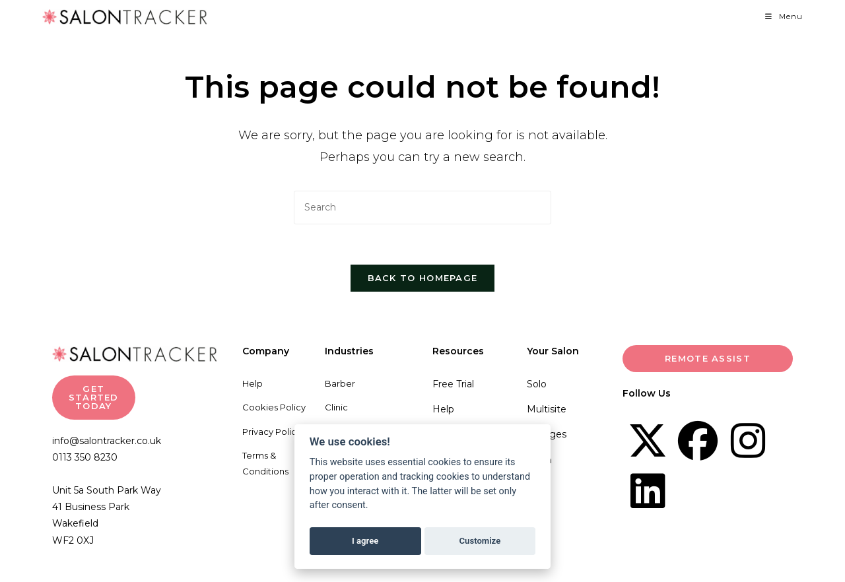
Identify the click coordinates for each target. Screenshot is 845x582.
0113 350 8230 (85, 457)
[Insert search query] (422, 207)
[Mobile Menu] (784, 16)
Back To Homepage (423, 278)
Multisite (546, 409)
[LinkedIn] (648, 491)
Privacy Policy (271, 431)
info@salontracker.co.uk (106, 441)
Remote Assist (708, 358)
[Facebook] (698, 441)
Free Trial (453, 384)
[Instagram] (748, 441)
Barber (340, 383)
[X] (648, 441)
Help (252, 383)
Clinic (336, 407)
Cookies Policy (274, 407)
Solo (537, 384)
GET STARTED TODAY (94, 397)
